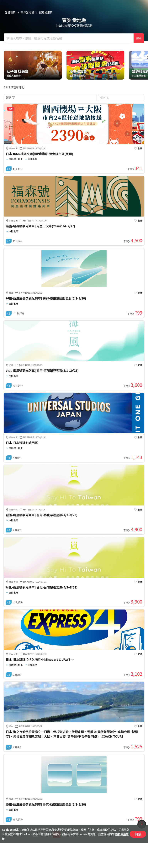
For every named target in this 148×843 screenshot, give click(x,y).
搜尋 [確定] (139, 38)
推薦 (11, 108)
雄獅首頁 (10, 12)
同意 (138, 834)
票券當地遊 (27, 12)
